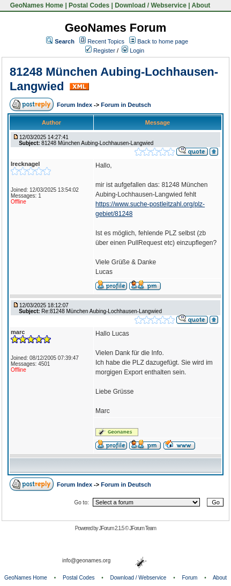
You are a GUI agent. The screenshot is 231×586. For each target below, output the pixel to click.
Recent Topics (105, 41)
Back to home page (162, 41)
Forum (190, 578)
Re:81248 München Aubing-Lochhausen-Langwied (101, 311)
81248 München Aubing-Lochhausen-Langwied (97, 143)
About (201, 5)
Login (133, 50)
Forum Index (75, 105)
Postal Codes (89, 5)
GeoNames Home (35, 5)
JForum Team (142, 528)
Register (100, 50)
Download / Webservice (151, 5)
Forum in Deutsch (126, 105)
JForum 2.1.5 (112, 528)
